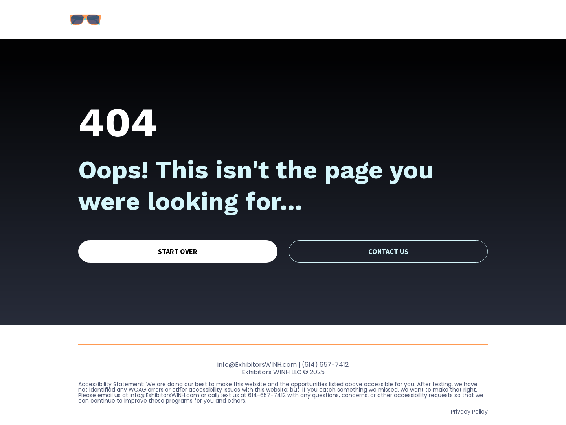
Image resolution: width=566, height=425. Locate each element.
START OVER (177, 243)
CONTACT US (388, 243)
